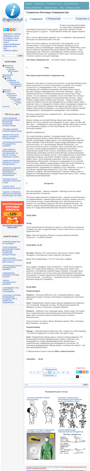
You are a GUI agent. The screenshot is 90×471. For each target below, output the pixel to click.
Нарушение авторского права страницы (73, 467)
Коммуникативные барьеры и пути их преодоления (11, 162)
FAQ (5, 48)
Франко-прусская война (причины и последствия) (10, 136)
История (7, 77)
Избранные (39, 4)
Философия (16, 99)
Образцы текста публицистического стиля (11, 181)
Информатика (7, 75)
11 (58, 372)
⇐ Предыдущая (53, 19)
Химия (18, 103)
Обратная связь (10, 46)
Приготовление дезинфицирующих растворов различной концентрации (11, 122)
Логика (8, 79)
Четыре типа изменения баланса (11, 187)
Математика (14, 82)
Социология (10, 93)
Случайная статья (11, 38)
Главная (28, 4)
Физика (13, 97)
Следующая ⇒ (82, 19)
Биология (9, 67)
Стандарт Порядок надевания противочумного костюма (40, 431)
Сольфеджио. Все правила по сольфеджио (10, 289)
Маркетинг (12, 80)
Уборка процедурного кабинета (9, 282)
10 (54, 372)
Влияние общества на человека (11, 243)
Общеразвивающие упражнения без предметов (70, 431)
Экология (5, 106)
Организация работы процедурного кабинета (12, 144)
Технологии (12, 95)
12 (63, 372)
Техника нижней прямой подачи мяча (38, 399)
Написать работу (10, 50)
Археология (8, 66)
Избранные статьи (11, 36)
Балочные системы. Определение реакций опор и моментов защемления (11, 298)
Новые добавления (11, 44)
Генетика (11, 69)
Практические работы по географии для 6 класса (12, 260)
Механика (18, 86)
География (14, 71)
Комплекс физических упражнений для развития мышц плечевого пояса (70, 399)
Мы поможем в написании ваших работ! (12, 226)
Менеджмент (17, 84)
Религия (7, 92)
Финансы (17, 101)
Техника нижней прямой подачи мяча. (12, 130)
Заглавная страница (12, 34)
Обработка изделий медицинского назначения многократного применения (11, 171)
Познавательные (71, 4)
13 (68, 372)
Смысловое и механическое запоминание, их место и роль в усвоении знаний (10, 153)
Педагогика (6, 90)
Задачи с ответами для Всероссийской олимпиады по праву (12, 194)
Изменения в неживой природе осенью (10, 275)
